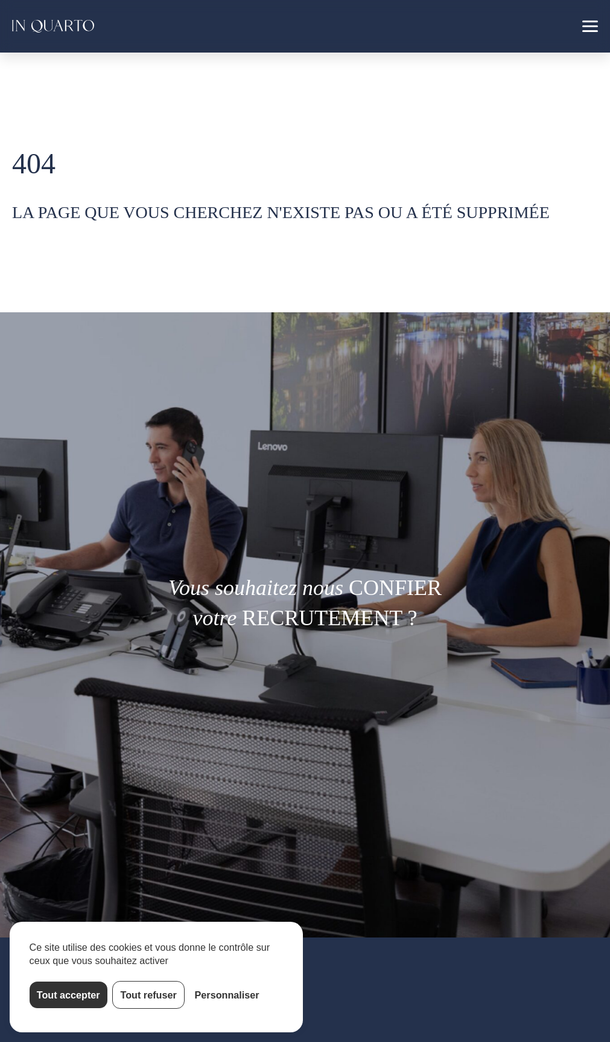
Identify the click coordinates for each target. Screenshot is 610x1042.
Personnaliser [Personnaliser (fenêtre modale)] (227, 994)
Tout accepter (68, 994)
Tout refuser (149, 994)
